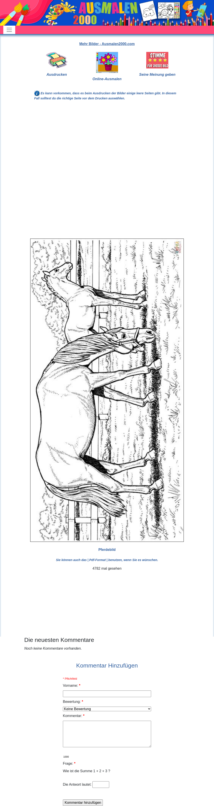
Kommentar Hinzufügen (107, 665)
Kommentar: (73, 716)
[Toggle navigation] (9, 30)
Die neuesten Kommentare (59, 640)
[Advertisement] (107, 140)
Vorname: (71, 685)
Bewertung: (73, 702)
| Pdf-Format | (97, 560)
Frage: (69, 763)
